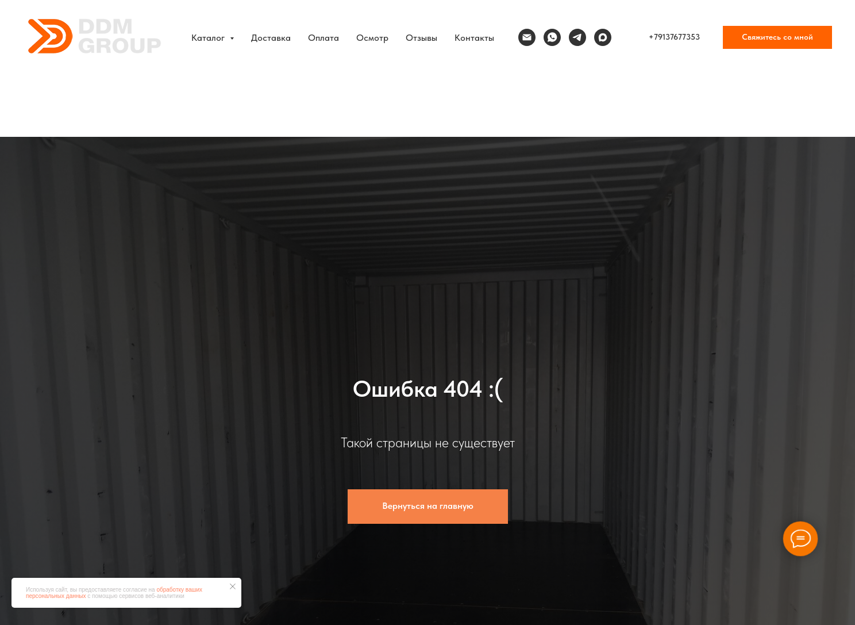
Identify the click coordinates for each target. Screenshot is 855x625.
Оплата (323, 37)
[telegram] (577, 37)
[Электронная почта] (527, 37)
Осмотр (372, 37)
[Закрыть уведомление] (232, 586)
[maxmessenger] (602, 37)
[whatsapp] (552, 37)
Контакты (474, 37)
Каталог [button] (209, 37)
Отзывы (421, 37)
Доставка (271, 37)
